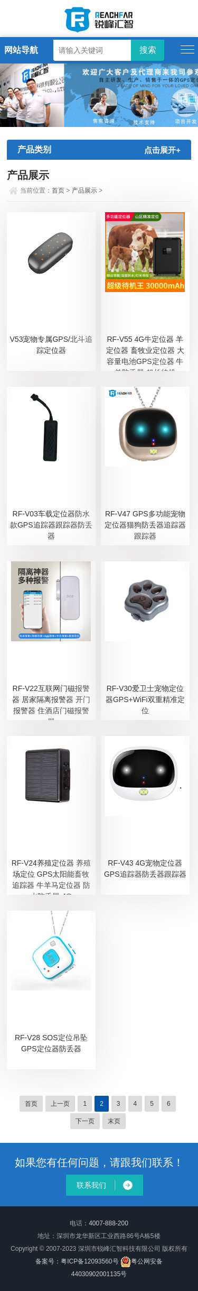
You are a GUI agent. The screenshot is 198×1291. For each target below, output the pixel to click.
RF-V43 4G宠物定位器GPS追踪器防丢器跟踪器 (145, 868)
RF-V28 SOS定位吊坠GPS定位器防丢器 (51, 1043)
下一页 (85, 1121)
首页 (58, 190)
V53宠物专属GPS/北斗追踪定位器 (51, 344)
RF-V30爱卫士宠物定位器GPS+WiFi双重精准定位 (145, 699)
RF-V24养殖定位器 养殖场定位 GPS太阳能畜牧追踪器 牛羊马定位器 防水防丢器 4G (51, 877)
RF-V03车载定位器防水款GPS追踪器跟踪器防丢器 (51, 525)
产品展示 (84, 190)
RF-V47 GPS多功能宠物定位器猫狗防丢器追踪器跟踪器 (145, 525)
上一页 (60, 1103)
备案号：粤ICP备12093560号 (76, 1261)
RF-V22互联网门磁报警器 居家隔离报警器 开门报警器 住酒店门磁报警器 (51, 702)
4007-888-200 (108, 1223)
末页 (114, 1121)
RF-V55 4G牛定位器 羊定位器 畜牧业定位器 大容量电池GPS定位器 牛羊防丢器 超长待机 (145, 353)
